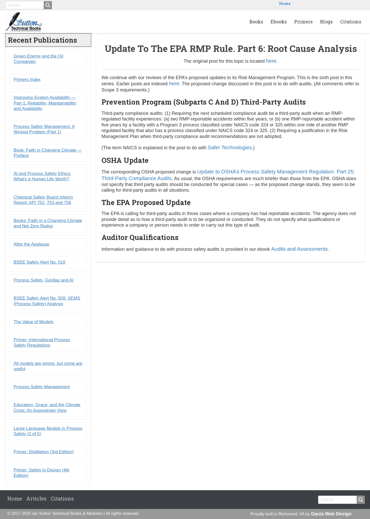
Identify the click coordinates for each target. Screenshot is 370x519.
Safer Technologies (230, 147)
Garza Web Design (331, 513)
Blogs (326, 21)
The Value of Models (33, 321)
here (271, 61)
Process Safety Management (42, 386)
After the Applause (31, 244)
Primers (303, 21)
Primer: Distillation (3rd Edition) (44, 451)
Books (256, 21)
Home (285, 3)
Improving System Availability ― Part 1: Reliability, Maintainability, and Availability (45, 103)
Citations (350, 21)
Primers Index (27, 79)
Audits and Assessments (299, 249)
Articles (36, 498)
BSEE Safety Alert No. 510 (39, 262)
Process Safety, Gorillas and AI (43, 280)
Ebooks (279, 21)
